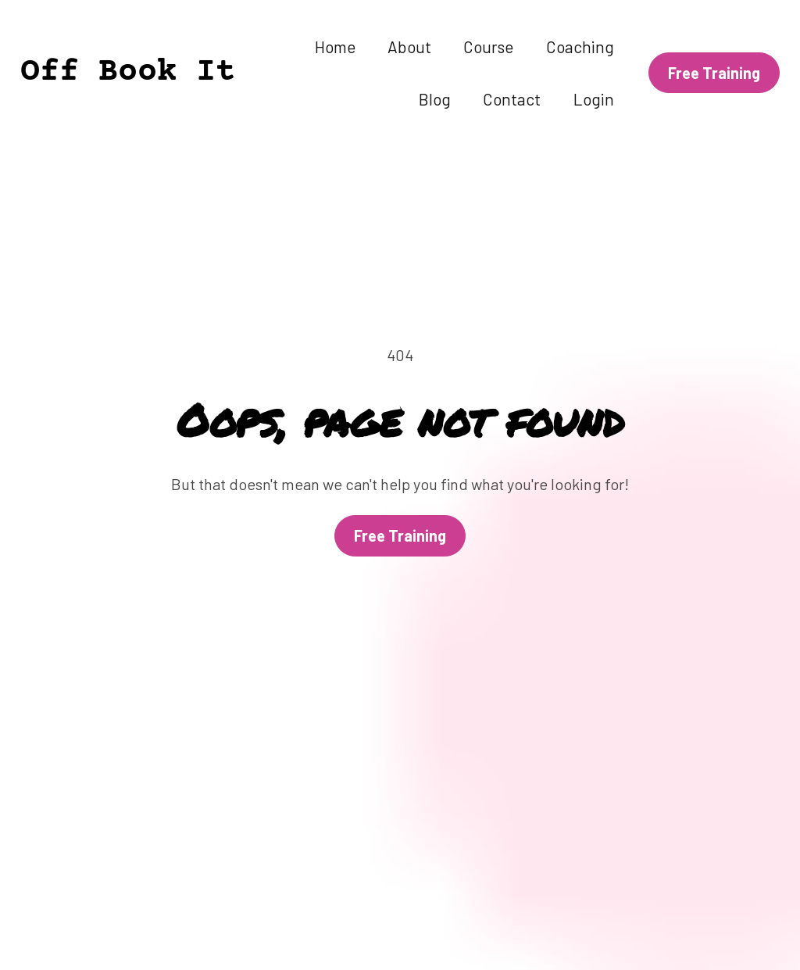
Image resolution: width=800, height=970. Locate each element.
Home (335, 46)
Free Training (400, 498)
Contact (512, 99)
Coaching (580, 46)
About (409, 46)
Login (593, 99)
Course (488, 46)
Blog (435, 99)
